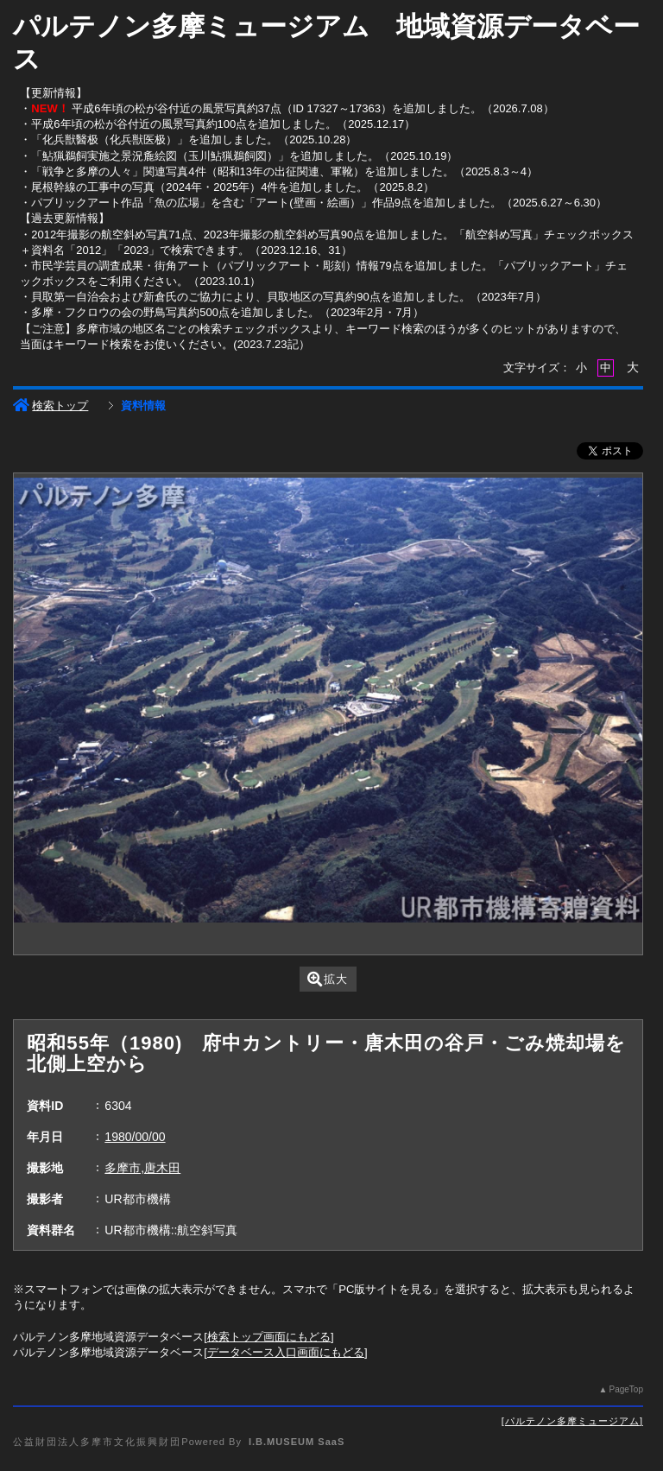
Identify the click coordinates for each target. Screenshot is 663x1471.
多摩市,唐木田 (142, 1168)
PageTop (625, 1389)
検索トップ (50, 405)
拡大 (327, 979)
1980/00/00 (134, 1137)
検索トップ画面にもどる (269, 1336)
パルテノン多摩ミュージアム (572, 1421)
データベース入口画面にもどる (285, 1352)
